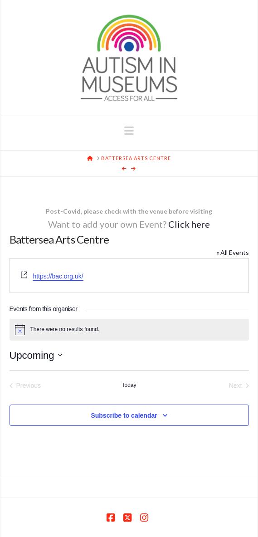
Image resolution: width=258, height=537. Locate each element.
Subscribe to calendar (124, 415)
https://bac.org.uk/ (58, 276)
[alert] (129, 330)
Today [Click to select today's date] (129, 385)
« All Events (232, 252)
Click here (189, 224)
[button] (129, 130)
